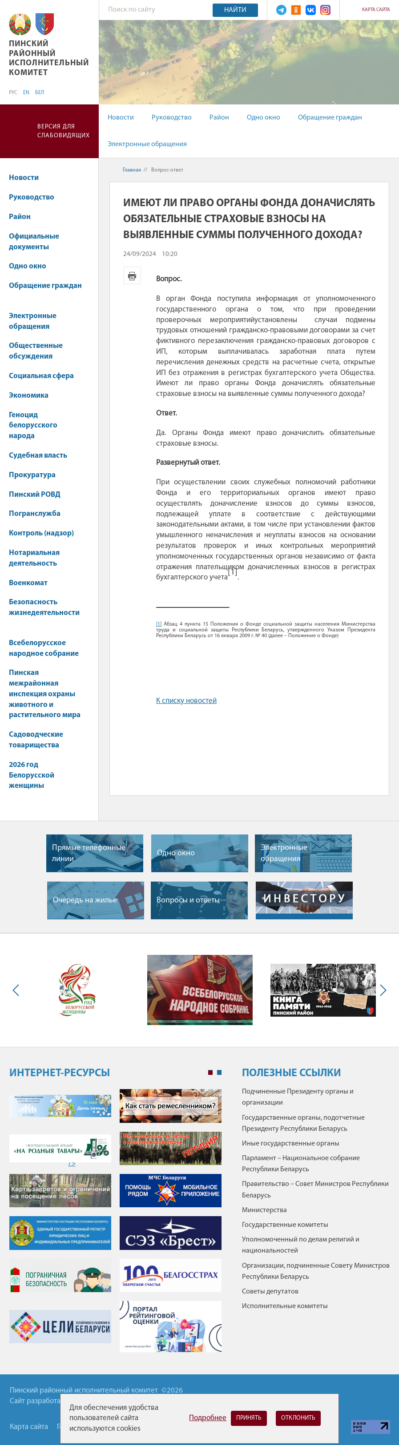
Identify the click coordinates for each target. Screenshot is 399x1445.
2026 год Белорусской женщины (31, 775)
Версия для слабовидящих (63, 131)
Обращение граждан (330, 117)
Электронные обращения (147, 144)
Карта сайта (376, 10)
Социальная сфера (45, 376)
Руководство (172, 117)
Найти (235, 10)
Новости (121, 117)
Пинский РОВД (34, 495)
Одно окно (263, 117)
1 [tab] (210, 1072)
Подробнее (207, 1418)
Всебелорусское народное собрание (44, 648)
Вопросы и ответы (188, 900)
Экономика (33, 395)
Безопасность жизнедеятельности (44, 612)
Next (381, 990)
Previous (17, 990)
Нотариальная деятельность (34, 558)
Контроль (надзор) (45, 533)
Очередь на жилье (85, 900)
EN (26, 93)
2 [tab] (219, 1072)
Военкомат (28, 583)
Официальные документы (34, 242)
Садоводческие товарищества (36, 740)
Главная (132, 170)
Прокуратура (36, 475)
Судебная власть (38, 455)
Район (219, 117)
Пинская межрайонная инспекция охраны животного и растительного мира (45, 694)
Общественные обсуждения (36, 351)
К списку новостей (186, 701)
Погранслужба (34, 514)
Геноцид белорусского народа (33, 425)
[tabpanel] (115, 1225)
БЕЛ (39, 93)
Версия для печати (132, 275)
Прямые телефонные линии (88, 853)
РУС (13, 93)
